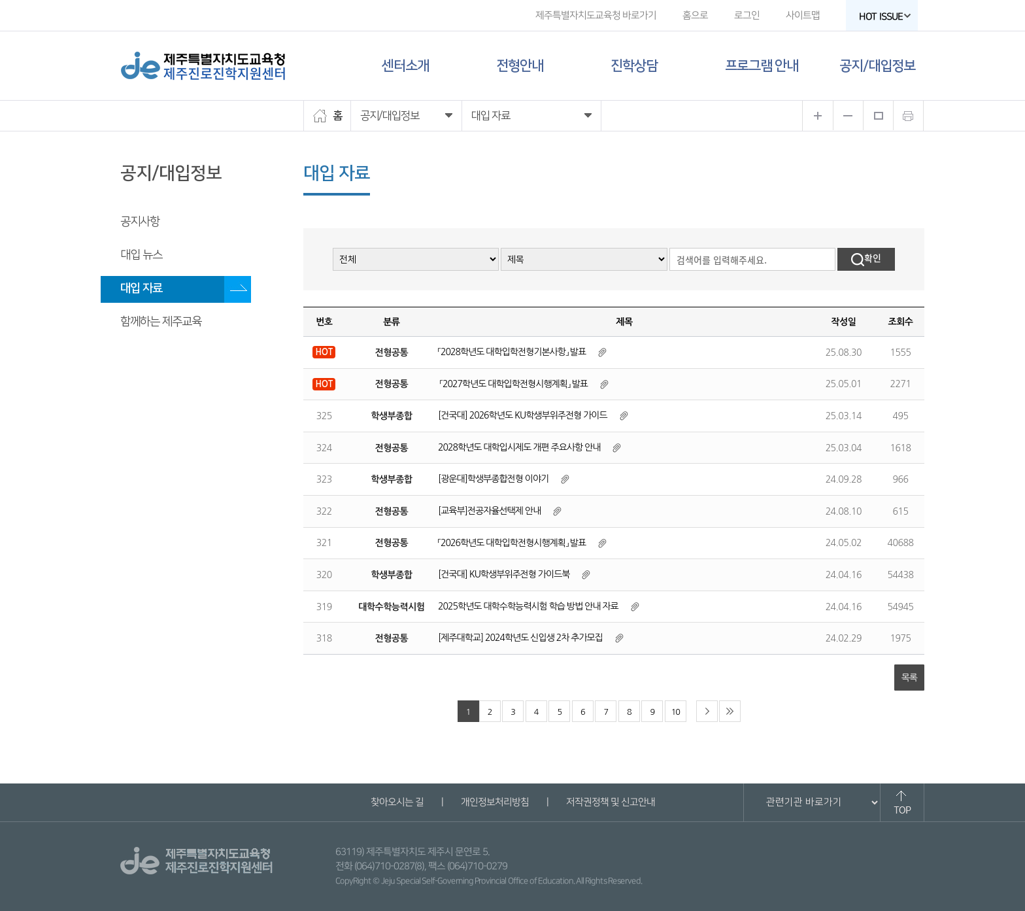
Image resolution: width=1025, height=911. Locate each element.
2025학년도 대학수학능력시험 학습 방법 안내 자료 (528, 606)
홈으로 (695, 15)
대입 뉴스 (141, 255)
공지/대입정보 (877, 65)
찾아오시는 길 (396, 802)
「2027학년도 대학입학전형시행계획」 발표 (513, 383)
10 (675, 712)
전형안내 (519, 65)
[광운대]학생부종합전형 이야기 (493, 478)
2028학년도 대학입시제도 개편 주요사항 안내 (519, 447)
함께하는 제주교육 (160, 321)
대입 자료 (141, 288)
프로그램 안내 (761, 65)
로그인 (747, 15)
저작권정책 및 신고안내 (609, 802)
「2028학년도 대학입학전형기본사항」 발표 (512, 351)
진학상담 (634, 65)
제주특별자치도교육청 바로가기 (595, 15)
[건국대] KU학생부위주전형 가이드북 (504, 574)
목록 (909, 677)
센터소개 (405, 65)
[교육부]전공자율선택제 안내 (489, 510)
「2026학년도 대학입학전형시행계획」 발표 (512, 542)
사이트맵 (803, 15)
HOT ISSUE (885, 16)
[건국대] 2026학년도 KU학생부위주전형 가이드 (522, 415)
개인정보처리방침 (494, 802)
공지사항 (140, 221)
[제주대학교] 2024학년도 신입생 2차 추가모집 (521, 637)
